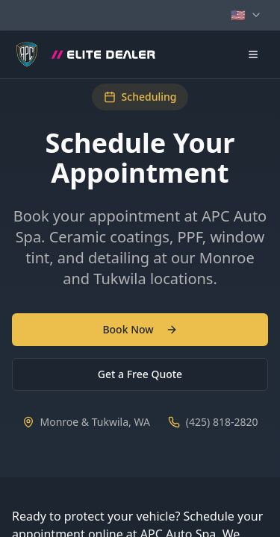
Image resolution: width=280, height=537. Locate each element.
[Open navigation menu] (253, 54)
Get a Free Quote (140, 374)
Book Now (139, 329)
